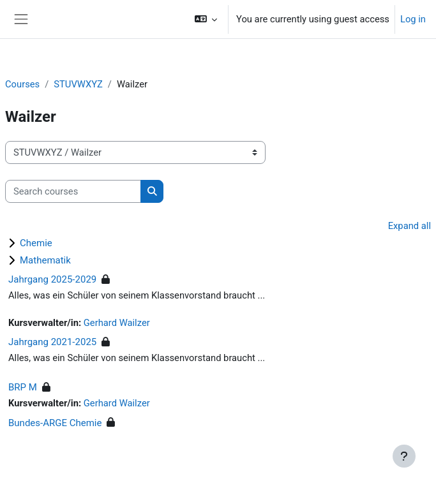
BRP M (22, 387)
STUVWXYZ (78, 84)
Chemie (36, 243)
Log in (413, 19)
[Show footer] (404, 456)
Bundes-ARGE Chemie (54, 423)
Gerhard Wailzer (117, 323)
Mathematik (45, 260)
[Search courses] (73, 191)
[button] (205, 19)
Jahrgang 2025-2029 (52, 279)
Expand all (409, 226)
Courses (22, 84)
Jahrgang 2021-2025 (52, 342)
